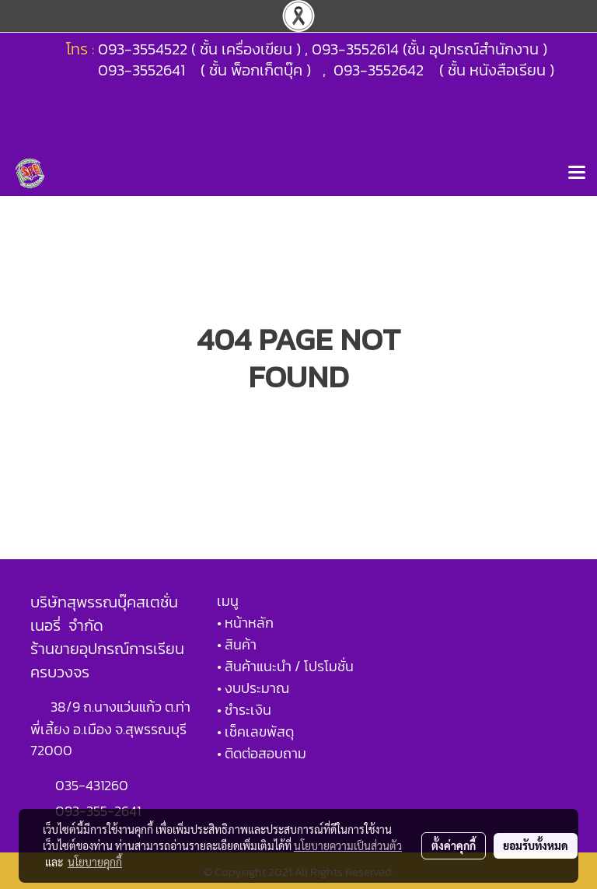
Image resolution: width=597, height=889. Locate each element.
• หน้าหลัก (245, 622)
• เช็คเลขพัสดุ (255, 731)
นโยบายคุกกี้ (95, 862)
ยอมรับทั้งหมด (535, 845)
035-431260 (93, 785)
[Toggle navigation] (577, 173)
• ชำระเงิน (244, 709)
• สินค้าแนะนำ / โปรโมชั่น (285, 666)
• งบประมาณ (253, 687)
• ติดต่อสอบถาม (261, 753)
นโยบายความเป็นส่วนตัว (348, 845)
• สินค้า (237, 644)
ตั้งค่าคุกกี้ (453, 845)
